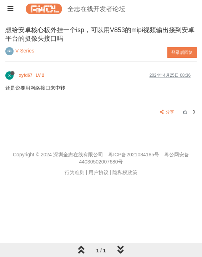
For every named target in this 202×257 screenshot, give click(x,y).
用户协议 (98, 172)
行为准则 (75, 172)
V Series (24, 51)
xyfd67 (32, 75)
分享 (167, 112)
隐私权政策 (124, 172)
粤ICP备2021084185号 (133, 154)
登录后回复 (182, 52)
